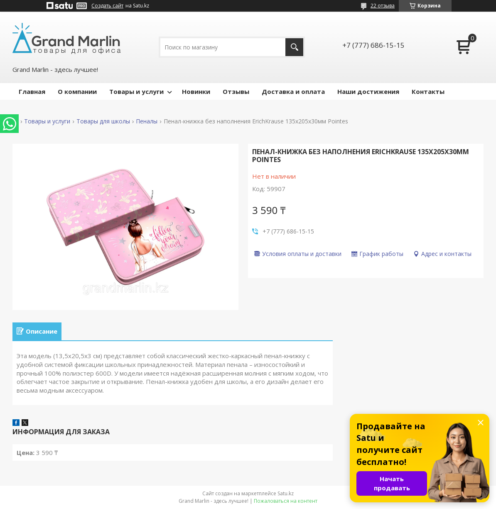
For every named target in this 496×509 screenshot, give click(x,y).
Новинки (196, 91)
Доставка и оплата (293, 91)
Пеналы (146, 121)
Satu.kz (285, 493)
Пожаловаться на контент (285, 500)
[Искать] (294, 47)
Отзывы (236, 91)
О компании (77, 91)
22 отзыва (383, 5)
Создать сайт (107, 6)
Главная (32, 91)
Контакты (428, 91)
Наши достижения (368, 91)
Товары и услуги (136, 91)
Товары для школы (103, 121)
